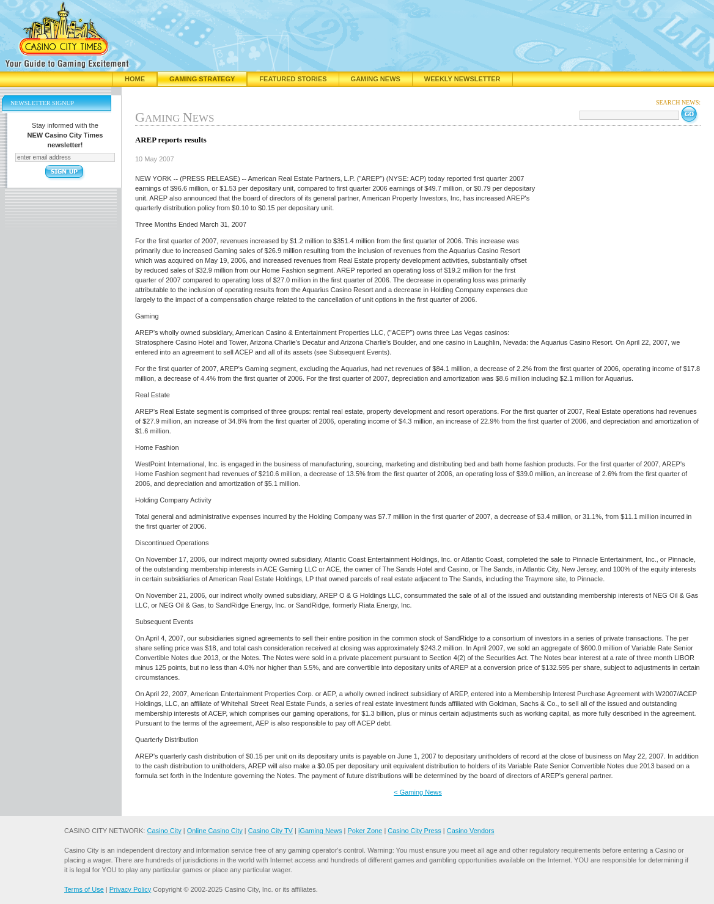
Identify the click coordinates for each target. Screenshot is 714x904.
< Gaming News (418, 792)
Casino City (164, 830)
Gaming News (375, 79)
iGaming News (320, 830)
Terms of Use (84, 889)
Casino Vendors (471, 830)
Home (135, 79)
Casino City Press (414, 830)
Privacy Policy (130, 889)
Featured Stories (292, 79)
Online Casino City (215, 830)
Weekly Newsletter (462, 79)
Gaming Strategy (202, 79)
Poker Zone (364, 830)
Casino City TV (270, 830)
